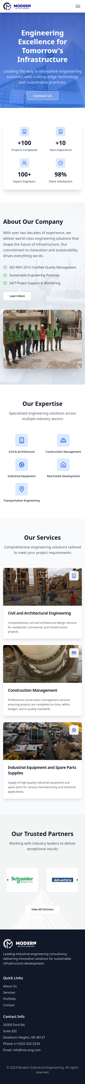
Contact (9, 1005)
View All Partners (42, 909)
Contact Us (42, 95)
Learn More (17, 296)
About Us (10, 986)
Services (9, 992)
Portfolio (9, 999)
